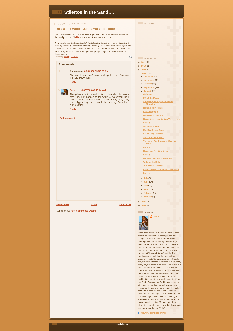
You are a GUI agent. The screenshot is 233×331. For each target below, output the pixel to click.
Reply (73, 82)
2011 (143, 62)
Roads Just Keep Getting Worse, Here (161, 119)
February (148, 193)
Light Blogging (150, 111)
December (149, 76)
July (146, 178)
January (148, 196)
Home (94, 204)
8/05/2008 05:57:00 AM (96, 71)
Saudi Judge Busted (153, 134)
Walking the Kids (151, 162)
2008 (143, 73)
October (148, 84)
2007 (143, 201)
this (77, 37)
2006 (143, 205)
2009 (143, 69)
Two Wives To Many (152, 166)
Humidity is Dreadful (153, 115)
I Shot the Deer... (151, 98)
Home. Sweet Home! (153, 108)
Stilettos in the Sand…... (90, 12)
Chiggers (147, 94)
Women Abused (151, 126)
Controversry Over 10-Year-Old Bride (161, 169)
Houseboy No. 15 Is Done (155, 151)
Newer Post (62, 204)
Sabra (73, 90)
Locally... (147, 122)
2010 (143, 66)
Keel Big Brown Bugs (153, 130)
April (146, 189)
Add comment (67, 118)
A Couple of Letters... (153, 137)
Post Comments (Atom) (83, 210)
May (146, 185)
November (149, 80)
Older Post (125, 204)
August (148, 91)
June (146, 182)
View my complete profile (153, 313)
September (149, 87)
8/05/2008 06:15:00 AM (93, 90)
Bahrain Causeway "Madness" (158, 158)
